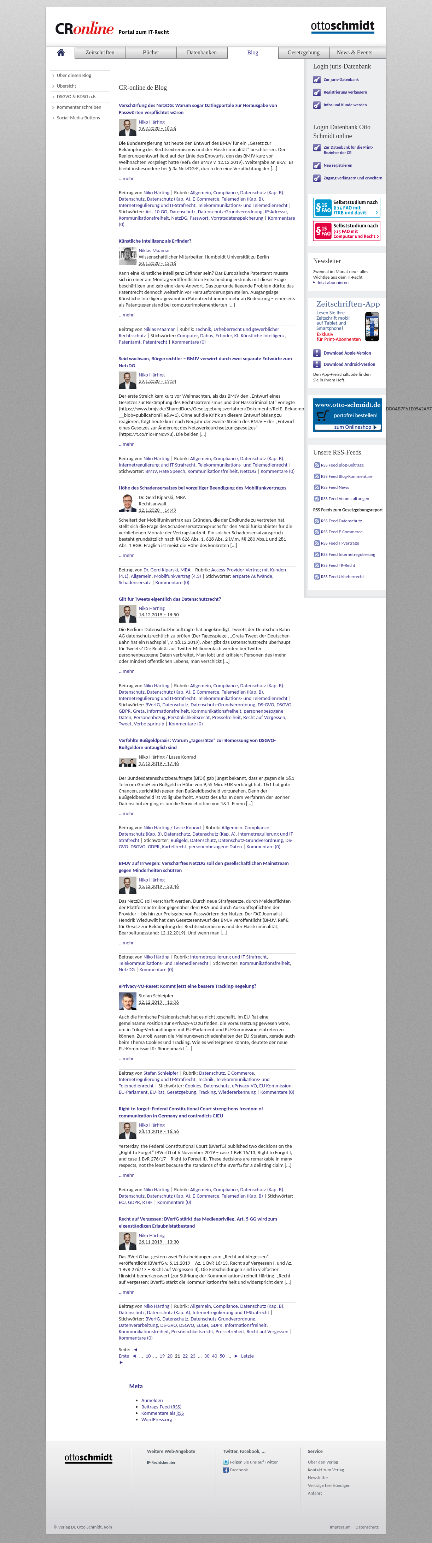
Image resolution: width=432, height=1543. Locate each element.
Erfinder (224, 335)
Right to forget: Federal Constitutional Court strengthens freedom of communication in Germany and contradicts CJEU (191, 1112)
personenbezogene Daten (215, 846)
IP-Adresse (276, 211)
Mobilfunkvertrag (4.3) (177, 576)
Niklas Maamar (154, 250)
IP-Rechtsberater (161, 1462)
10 (148, 1356)
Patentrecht (155, 342)
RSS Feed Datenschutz (341, 520)
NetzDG (179, 218)
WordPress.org (156, 1419)
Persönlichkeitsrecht (189, 717)
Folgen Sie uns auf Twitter (254, 1462)
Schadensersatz (135, 582)
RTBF (147, 1202)
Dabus (206, 335)
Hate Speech (172, 471)
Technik (203, 329)
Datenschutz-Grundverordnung (230, 211)
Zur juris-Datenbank (341, 79)
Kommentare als (162, 1413)
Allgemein (200, 192)
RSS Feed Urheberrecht (342, 576)
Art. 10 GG (156, 211)
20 (170, 1356)
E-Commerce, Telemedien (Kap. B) (228, 199)
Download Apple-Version (347, 353)
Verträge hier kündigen (329, 1485)
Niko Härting (152, 122)
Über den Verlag (323, 1462)
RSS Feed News (335, 487)
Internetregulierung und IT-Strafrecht (157, 205)
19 (162, 1356)
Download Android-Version (349, 364)
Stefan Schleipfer (161, 1073)
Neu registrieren (338, 165)
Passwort (199, 218)
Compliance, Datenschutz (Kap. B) (248, 192)
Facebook (239, 1469)
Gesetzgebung (181, 1092)
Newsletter (318, 1477)
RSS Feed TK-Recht (338, 565)
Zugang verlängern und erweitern (353, 178)
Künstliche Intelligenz (263, 335)
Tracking (207, 1092)
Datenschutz (132, 199)
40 (214, 1356)
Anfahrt (315, 1493)
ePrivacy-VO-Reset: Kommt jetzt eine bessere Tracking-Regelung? (187, 986)
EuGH (202, 1325)
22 (185, 1356)
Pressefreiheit (226, 717)
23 (192, 1356)
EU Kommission (275, 1085)
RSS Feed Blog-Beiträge (342, 465)
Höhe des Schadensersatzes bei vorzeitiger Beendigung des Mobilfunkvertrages (202, 488)
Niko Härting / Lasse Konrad (172, 827)
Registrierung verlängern (345, 92)
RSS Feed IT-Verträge (340, 543)
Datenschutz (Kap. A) (168, 199)
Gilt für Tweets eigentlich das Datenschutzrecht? (170, 599)
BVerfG (152, 704)
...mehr (126, 178)
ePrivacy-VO (244, 1085)
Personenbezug (149, 717)
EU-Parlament (133, 1092)
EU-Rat (157, 1092)
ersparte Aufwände (252, 576)
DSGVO (283, 704)
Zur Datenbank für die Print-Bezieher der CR (348, 150)
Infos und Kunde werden (345, 104)
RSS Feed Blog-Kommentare (347, 476)
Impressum (340, 1527)
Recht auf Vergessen (264, 717)
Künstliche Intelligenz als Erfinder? (155, 241)
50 (222, 1356)
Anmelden (152, 1400)
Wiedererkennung (237, 1092)
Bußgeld (179, 840)
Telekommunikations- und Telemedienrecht (243, 205)
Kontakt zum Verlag (326, 1469)
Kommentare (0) (189, 342)
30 (207, 1356)
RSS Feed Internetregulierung (348, 554)
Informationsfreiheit (168, 711)
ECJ (122, 1202)
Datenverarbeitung (138, 1325)
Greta (139, 711)
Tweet (125, 723)
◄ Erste (128, 1352)
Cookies (193, 1085)
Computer (187, 335)
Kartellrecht (174, 846)
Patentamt (129, 342)
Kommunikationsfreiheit (144, 218)
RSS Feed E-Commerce (342, 531)
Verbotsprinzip (149, 723)
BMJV (151, 471)
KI (236, 335)
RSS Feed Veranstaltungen (345, 498)
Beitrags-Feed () (161, 1406)
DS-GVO (266, 704)
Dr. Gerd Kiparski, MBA (167, 569)
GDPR (124, 711)
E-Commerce (240, 1073)
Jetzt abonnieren (333, 282)
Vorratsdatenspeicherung (237, 218)
